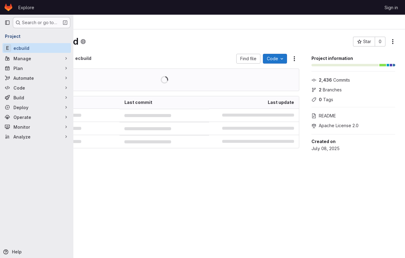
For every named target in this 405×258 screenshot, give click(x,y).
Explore (26, 7)
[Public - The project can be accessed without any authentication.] (134, 41)
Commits (330, 80)
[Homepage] (8, 7)
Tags (322, 99)
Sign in (391, 7)
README (323, 115)
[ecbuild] (36, 48)
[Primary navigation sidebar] (7, 23)
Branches (326, 89)
